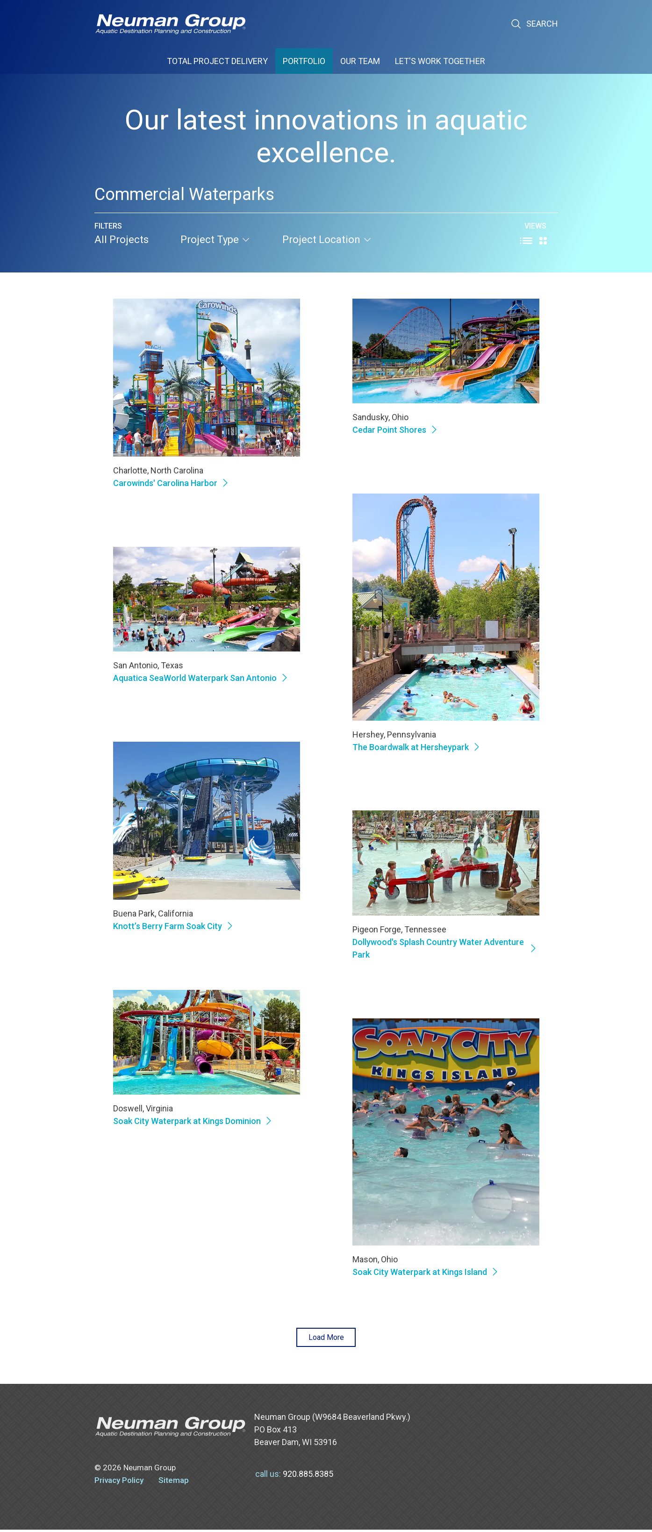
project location (327, 239)
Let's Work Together (440, 61)
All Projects (121, 239)
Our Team (360, 61)
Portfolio (304, 61)
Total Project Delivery (217, 61)
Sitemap (173, 1482)
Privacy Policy (118, 1482)
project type (215, 239)
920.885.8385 (308, 1476)
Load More (326, 1338)
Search (534, 24)
